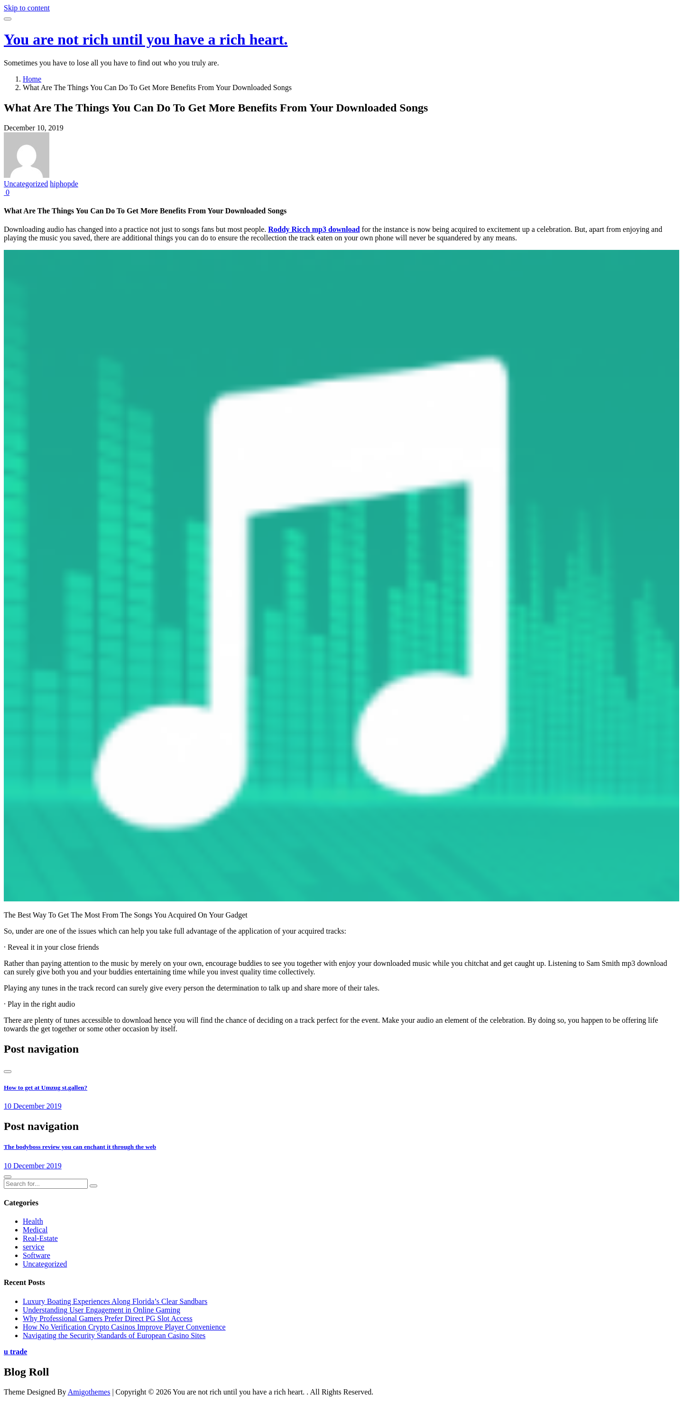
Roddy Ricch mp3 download (314, 229)
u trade (15, 1352)
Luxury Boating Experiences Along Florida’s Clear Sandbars (115, 1301)
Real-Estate (40, 1238)
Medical (35, 1230)
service (33, 1247)
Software (36, 1255)
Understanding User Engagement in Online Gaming (101, 1310)
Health (33, 1221)
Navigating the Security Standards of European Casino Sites (114, 1335)
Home (32, 79)
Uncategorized (26, 184)
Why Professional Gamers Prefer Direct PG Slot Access (108, 1318)
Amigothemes (89, 1392)
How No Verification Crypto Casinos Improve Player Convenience (124, 1327)
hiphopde (64, 184)
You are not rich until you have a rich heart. (146, 39)
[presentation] (7, 1071)
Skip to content (27, 8)
